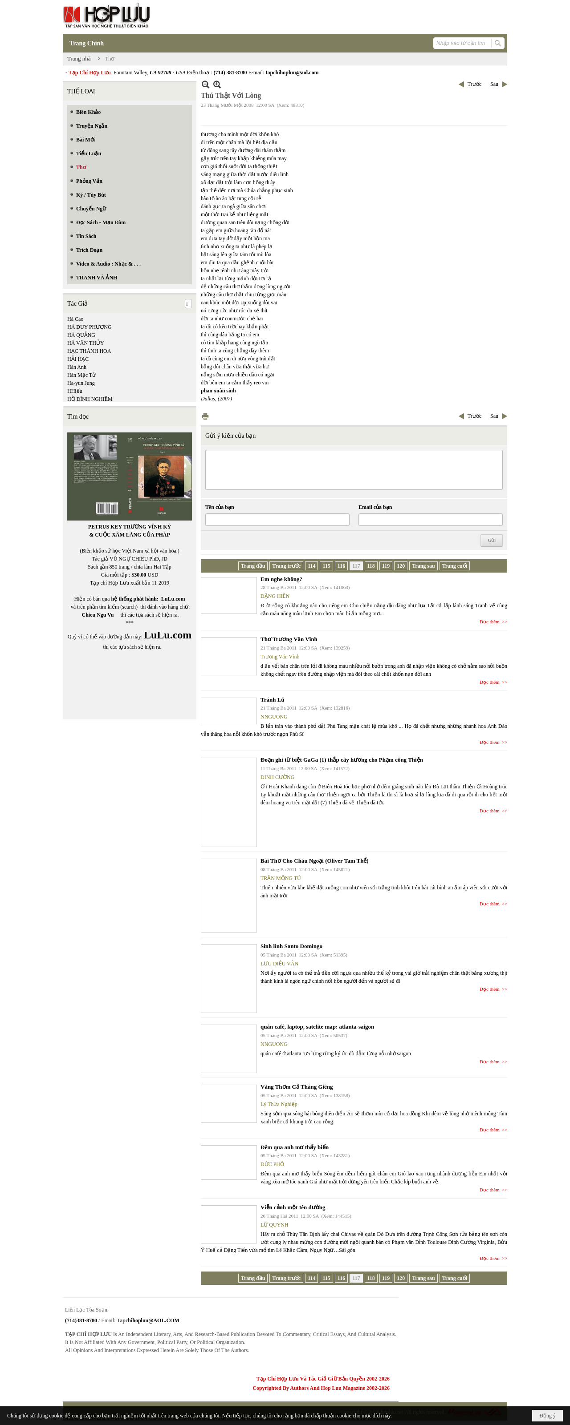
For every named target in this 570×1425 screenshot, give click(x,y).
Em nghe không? (281, 579)
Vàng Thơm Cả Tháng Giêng (297, 1086)
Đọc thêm (490, 621)
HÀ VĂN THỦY (85, 343)
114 (311, 566)
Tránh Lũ (273, 699)
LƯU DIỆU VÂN (279, 964)
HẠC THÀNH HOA (89, 351)
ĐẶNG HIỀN (275, 596)
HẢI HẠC (78, 359)
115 (326, 566)
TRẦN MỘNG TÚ (281, 878)
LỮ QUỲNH (275, 1225)
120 (401, 566)
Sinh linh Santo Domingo (291, 946)
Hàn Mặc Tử (81, 375)
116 (341, 566)
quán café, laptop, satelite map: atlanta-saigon (317, 1026)
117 (356, 566)
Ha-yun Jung (81, 383)
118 (371, 566)
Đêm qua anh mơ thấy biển (295, 1147)
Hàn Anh (76, 367)
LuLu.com (173, 599)
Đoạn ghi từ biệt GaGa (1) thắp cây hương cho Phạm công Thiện (342, 759)
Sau (494, 84)
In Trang (205, 416)
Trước (474, 84)
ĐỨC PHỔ (272, 1164)
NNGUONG (274, 717)
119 (386, 566)
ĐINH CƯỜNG (277, 777)
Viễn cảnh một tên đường (293, 1207)
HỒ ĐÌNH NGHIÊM (90, 399)
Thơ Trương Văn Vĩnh (289, 639)
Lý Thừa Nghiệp (279, 1104)
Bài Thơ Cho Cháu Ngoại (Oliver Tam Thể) (315, 860)
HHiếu (74, 391)
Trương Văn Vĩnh (280, 657)
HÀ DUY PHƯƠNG (89, 327)
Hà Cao (75, 319)
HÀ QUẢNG (81, 335)
